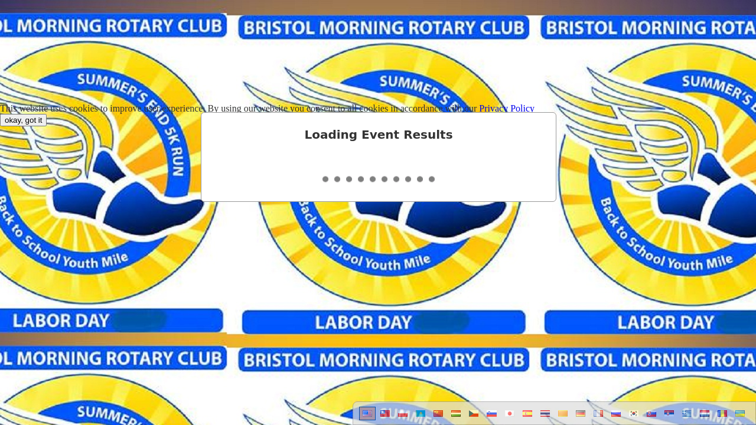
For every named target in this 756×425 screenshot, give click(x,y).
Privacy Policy (507, 108)
